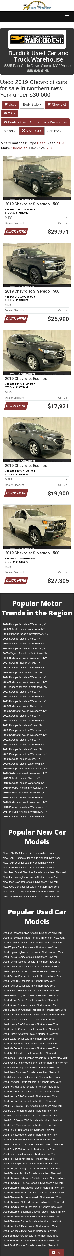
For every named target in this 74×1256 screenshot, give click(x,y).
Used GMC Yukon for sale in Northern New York (29, 1125)
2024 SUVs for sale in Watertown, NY (24, 667)
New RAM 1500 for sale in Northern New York (28, 853)
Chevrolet (57, 104)
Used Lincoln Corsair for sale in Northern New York (31, 1029)
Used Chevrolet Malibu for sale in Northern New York (32, 1206)
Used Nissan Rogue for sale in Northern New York (31, 995)
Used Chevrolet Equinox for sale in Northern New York (33, 1182)
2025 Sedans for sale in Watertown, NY (25, 658)
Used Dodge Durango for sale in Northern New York (31, 1168)
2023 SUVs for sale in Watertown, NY (24, 696)
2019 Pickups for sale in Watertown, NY (25, 787)
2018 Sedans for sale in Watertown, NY (25, 802)
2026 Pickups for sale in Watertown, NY (25, 624)
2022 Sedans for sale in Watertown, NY (25, 734)
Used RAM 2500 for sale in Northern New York (29, 985)
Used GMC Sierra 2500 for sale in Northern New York (32, 1120)
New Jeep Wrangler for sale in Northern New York (30, 877)
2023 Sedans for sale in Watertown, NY (25, 710)
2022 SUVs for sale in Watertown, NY (24, 720)
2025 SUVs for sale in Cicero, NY (21, 638)
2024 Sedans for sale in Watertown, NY (25, 682)
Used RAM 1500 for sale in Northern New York (29, 981)
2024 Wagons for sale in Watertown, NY (25, 686)
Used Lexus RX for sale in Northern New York (28, 1038)
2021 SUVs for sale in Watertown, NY (24, 744)
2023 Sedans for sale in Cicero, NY (22, 706)
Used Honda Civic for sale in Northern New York (29, 1101)
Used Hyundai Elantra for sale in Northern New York (32, 1081)
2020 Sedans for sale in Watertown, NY (25, 773)
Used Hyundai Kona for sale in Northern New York (31, 1086)
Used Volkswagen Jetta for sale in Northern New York (32, 942)
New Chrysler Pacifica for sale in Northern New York (32, 896)
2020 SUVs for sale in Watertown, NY (24, 763)
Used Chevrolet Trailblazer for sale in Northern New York (34, 1192)
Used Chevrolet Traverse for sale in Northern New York (33, 1187)
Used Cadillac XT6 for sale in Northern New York (30, 1230)
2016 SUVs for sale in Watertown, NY (24, 816)
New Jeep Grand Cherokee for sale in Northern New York (35, 872)
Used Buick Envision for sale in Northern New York (31, 1240)
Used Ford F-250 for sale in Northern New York (29, 1139)
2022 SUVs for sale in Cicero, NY (21, 715)
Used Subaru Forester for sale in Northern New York (32, 976)
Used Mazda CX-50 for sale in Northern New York (30, 1024)
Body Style (32, 104)
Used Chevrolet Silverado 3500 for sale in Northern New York (34, 1212)
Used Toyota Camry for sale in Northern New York (30, 957)
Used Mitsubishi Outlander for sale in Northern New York (34, 1009)
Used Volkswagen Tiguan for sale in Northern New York (34, 937)
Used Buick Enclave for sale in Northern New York (31, 1245)
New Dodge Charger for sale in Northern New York (31, 891)
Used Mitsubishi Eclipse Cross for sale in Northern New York (34, 1015)
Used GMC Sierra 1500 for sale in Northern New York (32, 1106)
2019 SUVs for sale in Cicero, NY (21, 778)
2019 (9, 113)
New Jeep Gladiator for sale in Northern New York (30, 882)
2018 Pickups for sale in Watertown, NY (25, 807)
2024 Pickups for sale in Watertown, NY (25, 677)
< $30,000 (31, 131)
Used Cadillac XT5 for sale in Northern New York (30, 1226)
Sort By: (54, 131)
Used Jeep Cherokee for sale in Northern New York (31, 1077)
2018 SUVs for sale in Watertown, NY (24, 797)
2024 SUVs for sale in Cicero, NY (21, 662)
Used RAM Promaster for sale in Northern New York (32, 990)
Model (9, 131)
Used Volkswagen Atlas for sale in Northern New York (32, 932)
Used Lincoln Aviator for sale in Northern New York (31, 1033)
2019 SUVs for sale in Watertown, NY (24, 783)
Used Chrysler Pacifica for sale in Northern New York (32, 1173)
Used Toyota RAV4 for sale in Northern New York (30, 947)
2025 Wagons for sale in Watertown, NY (25, 653)
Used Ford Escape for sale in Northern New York (30, 1134)
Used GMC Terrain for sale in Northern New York (30, 1110)
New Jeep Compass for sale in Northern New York (31, 886)
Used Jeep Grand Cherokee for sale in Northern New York (35, 1057)
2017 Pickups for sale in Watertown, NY (25, 811)
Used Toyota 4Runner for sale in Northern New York (31, 971)
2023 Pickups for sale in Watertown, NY (25, 701)
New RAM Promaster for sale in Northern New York (31, 857)
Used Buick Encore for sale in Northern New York (30, 1235)
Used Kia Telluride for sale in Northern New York (29, 1053)
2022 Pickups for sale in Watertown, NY (25, 730)
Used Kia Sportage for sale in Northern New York (30, 1043)
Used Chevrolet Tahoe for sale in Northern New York (32, 1197)
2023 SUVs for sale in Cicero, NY (21, 691)
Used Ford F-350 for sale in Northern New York (29, 1149)
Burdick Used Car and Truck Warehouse (35, 122)
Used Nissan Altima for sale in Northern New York (30, 1005)
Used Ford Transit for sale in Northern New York (29, 1154)
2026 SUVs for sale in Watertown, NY (24, 629)
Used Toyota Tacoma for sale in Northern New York (31, 961)
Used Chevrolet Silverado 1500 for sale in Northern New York (34, 1179)
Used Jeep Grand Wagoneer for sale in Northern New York (35, 1062)
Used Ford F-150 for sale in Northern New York (29, 1130)
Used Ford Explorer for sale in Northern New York (30, 1163)
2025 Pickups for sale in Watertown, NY (25, 648)
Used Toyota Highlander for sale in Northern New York (33, 952)
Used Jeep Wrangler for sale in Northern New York (31, 1067)
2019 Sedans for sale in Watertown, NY (25, 792)
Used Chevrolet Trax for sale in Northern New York (31, 1216)
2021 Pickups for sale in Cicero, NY (22, 749)
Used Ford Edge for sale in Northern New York (28, 1158)
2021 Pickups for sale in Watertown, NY (25, 754)
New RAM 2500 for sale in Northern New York (28, 862)
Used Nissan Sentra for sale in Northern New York (31, 1000)
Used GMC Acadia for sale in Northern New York (30, 1115)
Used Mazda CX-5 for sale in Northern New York (30, 1019)
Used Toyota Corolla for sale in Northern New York (31, 966)
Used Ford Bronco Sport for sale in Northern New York (33, 1144)
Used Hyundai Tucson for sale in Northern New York (32, 1091)
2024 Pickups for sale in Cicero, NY (22, 672)
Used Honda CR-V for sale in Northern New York (30, 1096)
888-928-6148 (38, 71)
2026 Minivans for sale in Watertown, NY (25, 634)
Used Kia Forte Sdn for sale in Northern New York (30, 1048)
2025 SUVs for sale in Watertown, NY (24, 643)
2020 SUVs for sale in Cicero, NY (21, 758)
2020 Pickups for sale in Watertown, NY (25, 768)
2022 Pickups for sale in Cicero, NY (22, 725)
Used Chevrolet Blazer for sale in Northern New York (32, 1221)
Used (10, 104)
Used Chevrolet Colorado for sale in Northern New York (34, 1202)
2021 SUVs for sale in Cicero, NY (21, 739)
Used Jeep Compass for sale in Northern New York (31, 1072)
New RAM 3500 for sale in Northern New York (28, 867)
